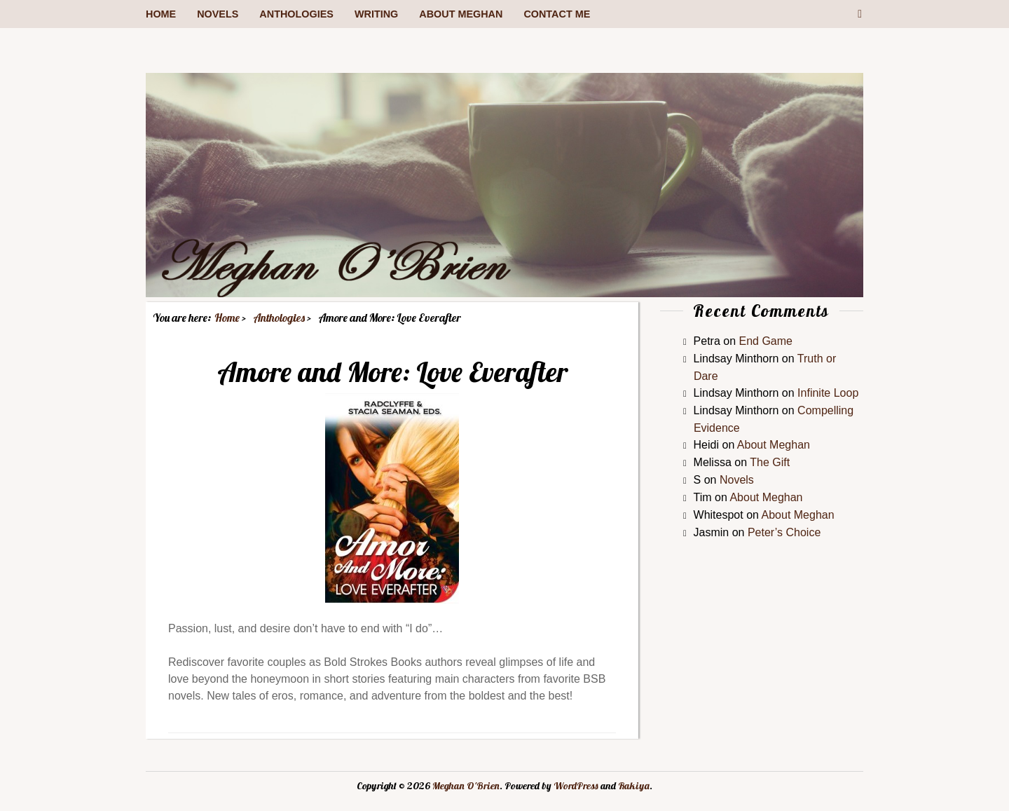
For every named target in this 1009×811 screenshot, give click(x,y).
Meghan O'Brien (466, 785)
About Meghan (460, 14)
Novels (217, 14)
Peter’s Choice (784, 532)
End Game (765, 341)
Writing (376, 14)
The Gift (770, 462)
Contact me (556, 14)
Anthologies (296, 14)
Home (161, 14)
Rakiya (634, 785)
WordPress (576, 785)
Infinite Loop (827, 393)
